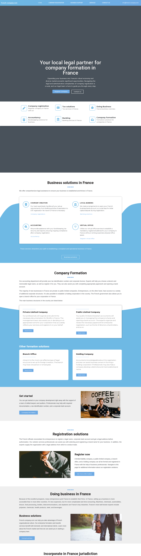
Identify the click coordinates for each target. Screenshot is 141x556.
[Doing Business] (92, 108)
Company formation (106, 117)
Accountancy (35, 117)
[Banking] (58, 119)
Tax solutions (69, 107)
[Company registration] (24, 108)
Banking (67, 118)
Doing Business (104, 107)
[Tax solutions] (58, 108)
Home (40, 3)
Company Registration (56, 3)
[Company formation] (92, 119)
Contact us (106, 3)
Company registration (39, 106)
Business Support (76, 3)
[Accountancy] (24, 119)
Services (92, 3)
